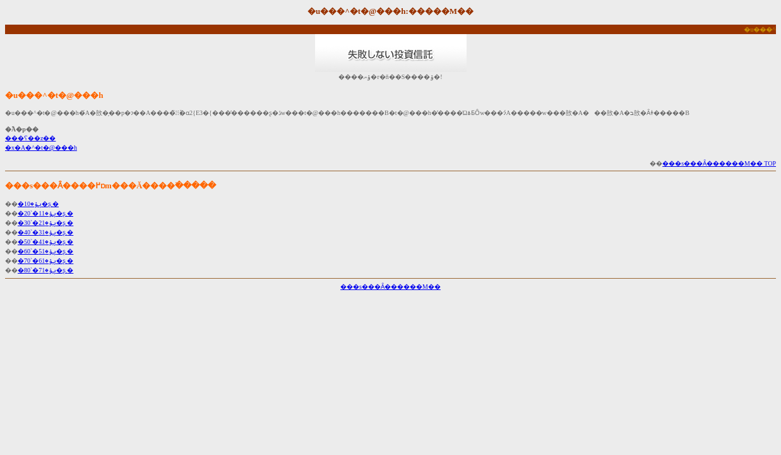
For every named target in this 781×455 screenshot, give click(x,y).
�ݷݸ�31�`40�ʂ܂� (45, 232)
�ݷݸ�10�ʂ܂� (38, 203)
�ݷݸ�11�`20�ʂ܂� (45, 213)
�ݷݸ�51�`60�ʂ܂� (45, 251)
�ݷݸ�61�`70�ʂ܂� (45, 260)
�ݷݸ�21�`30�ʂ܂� (45, 222)
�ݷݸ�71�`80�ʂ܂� (45, 270)
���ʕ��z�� (30, 138)
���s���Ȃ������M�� (390, 286)
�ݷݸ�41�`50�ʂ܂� (45, 241)
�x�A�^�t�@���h (41, 147)
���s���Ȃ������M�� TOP (719, 163)
